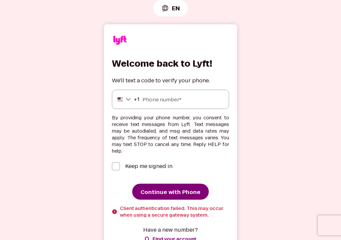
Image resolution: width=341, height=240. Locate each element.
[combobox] (170, 8)
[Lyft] (120, 41)
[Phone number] (170, 99)
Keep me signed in (148, 166)
